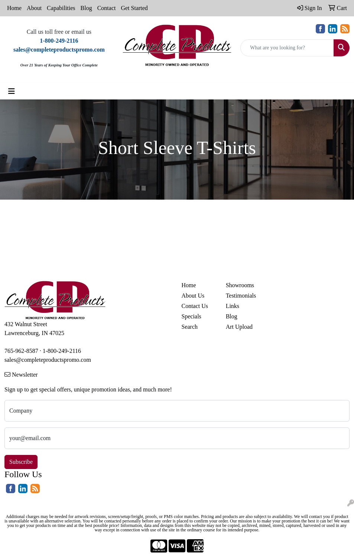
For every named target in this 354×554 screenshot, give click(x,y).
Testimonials (241, 295)
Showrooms (240, 285)
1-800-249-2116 (62, 351)
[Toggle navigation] (11, 91)
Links (232, 306)
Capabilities (61, 8)
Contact (106, 8)
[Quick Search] (287, 47)
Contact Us (195, 306)
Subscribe (21, 462)
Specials (191, 316)
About (34, 8)
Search (190, 327)
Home (14, 8)
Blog (86, 8)
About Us (193, 295)
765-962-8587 (21, 351)
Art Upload (239, 327)
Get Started (134, 8)
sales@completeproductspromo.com (47, 360)
